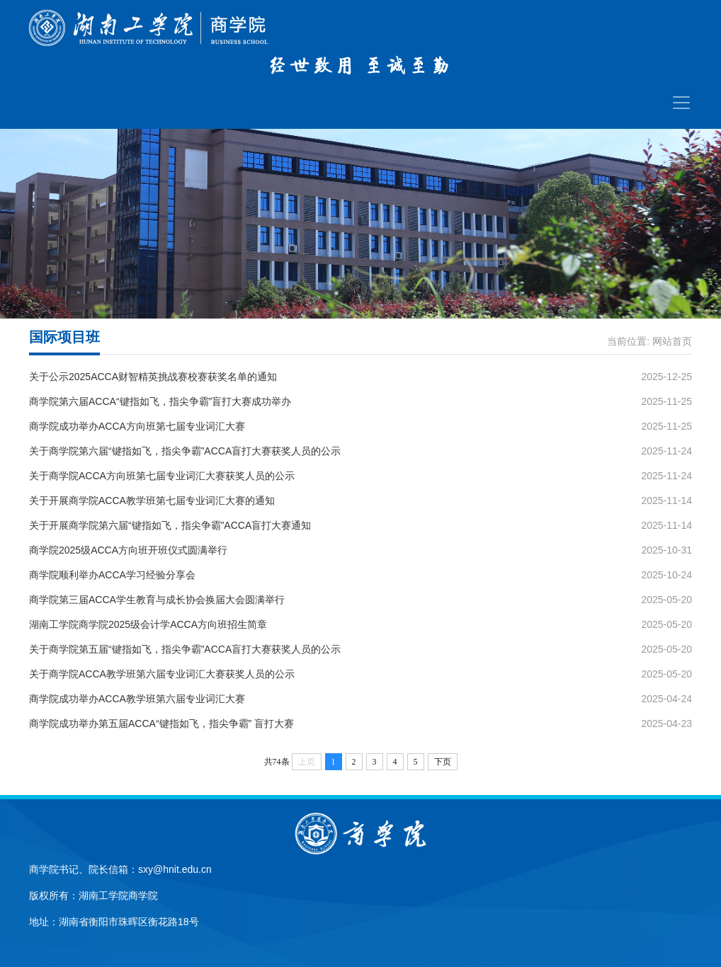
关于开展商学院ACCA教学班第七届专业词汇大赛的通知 (152, 500)
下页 (442, 762)
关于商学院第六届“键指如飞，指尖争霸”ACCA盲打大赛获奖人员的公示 (185, 451)
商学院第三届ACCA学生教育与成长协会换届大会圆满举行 (157, 599)
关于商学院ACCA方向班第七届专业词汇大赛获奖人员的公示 (162, 475)
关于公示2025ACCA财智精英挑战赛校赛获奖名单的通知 (153, 376)
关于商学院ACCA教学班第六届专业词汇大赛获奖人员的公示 (162, 674)
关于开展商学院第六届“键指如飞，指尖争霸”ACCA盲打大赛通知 (170, 525)
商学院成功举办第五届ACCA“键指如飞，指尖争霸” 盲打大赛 (161, 723)
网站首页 (672, 341)
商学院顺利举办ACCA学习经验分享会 (112, 574)
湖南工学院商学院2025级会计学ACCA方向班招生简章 (148, 624)
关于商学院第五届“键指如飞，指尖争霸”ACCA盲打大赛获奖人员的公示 (185, 649)
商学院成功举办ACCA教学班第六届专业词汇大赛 (137, 698)
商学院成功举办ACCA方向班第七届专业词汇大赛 (137, 426)
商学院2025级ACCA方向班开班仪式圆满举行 (128, 550)
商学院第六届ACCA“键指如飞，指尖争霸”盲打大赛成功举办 (160, 401)
